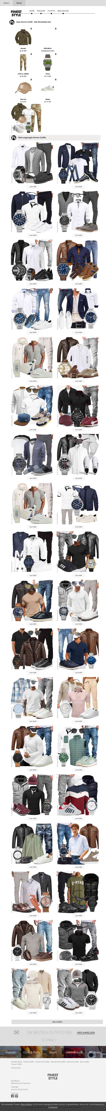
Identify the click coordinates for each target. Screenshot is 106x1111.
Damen (6, 3)
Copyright (14, 1087)
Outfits (51, 11)
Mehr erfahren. (26, 1104)
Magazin (41, 11)
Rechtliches (15, 1081)
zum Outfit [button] (32, 187)
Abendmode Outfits (58, 1062)
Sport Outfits (84, 1062)
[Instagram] (13, 1097)
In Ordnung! (53, 1107)
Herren (19, 3)
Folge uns (14, 1093)
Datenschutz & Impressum (21, 1083)
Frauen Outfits (16, 1064)
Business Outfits (73, 1062)
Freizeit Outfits (28, 1062)
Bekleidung (63, 11)
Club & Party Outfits (42, 1062)
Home (31, 11)
